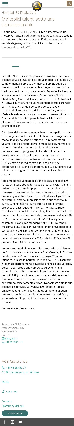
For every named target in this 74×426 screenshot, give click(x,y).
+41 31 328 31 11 (14, 342)
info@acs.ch (11, 338)
